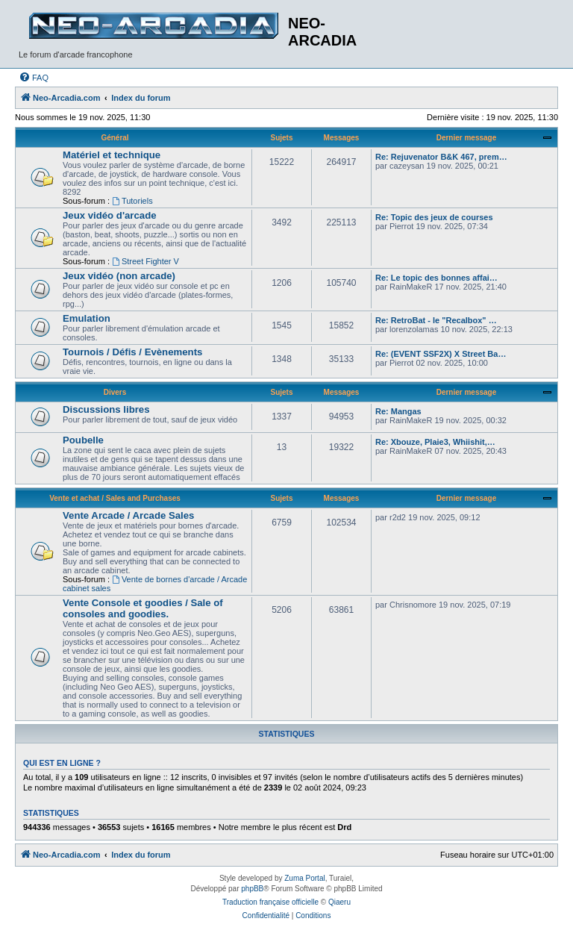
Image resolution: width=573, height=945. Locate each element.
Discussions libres (106, 409)
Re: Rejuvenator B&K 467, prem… (441, 156)
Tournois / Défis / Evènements (132, 352)
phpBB (252, 889)
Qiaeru (339, 902)
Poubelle (83, 440)
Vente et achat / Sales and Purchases (115, 498)
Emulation (86, 318)
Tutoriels (132, 200)
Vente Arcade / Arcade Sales (128, 515)
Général (114, 138)
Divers (115, 392)
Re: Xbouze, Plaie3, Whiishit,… (435, 441)
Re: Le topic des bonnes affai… (436, 277)
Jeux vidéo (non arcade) (119, 275)
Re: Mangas (398, 411)
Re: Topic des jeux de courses (434, 217)
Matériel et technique (111, 154)
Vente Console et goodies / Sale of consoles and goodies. (143, 608)
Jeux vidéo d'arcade (110, 215)
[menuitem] (33, 78)
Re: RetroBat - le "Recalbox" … (436, 320)
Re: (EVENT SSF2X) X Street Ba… (440, 353)
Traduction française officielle (270, 902)
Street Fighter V (145, 261)
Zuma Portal (304, 878)
